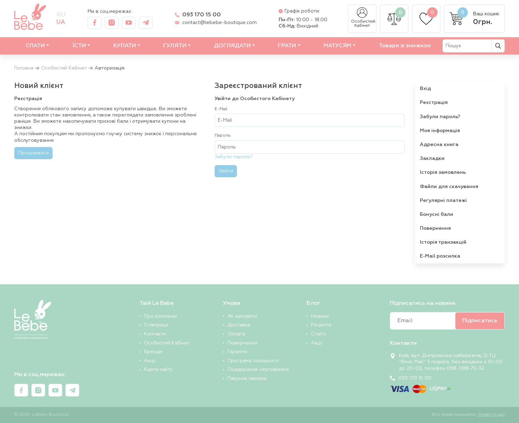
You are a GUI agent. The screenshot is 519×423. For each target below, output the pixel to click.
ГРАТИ (287, 46)
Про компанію (160, 316)
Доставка (238, 325)
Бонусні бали (436, 214)
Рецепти (321, 325)
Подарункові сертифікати (258, 369)
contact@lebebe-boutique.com (219, 22)
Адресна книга (439, 144)
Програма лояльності (253, 360)
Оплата (236, 334)
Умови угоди (491, 415)
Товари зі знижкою (405, 46)
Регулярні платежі (443, 200)
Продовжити (33, 153)
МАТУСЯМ (337, 46)
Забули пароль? (234, 156)
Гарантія (237, 351)
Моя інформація (440, 130)
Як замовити (242, 316)
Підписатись (479, 321)
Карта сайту (158, 369)
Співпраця (156, 325)
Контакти (155, 334)
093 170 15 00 (201, 15)
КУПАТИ (124, 46)
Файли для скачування (449, 186)
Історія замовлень (443, 172)
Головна (23, 68)
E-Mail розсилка (440, 256)
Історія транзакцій (443, 242)
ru (60, 15)
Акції (149, 360)
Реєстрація (434, 102)
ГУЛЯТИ (174, 46)
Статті (318, 334)
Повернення (435, 228)
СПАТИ (35, 46)
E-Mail (221, 109)
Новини (320, 316)
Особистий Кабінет (363, 17)
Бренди (153, 351)
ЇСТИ (79, 46)
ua (60, 22)
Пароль (223, 135)
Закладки (432, 158)
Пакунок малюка (246, 378)
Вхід (425, 88)
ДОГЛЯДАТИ (232, 46)
